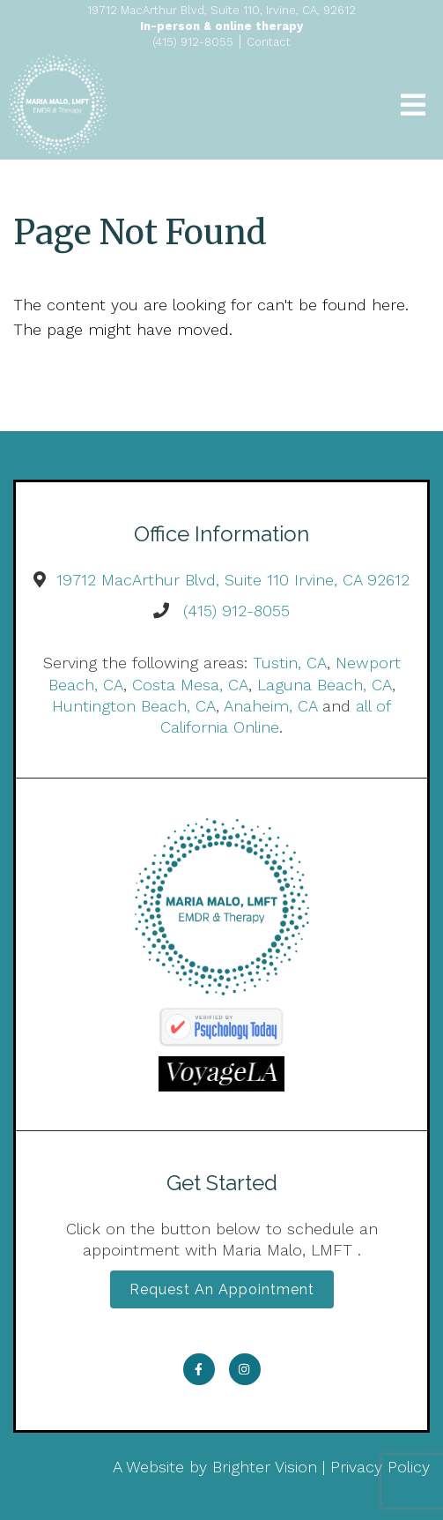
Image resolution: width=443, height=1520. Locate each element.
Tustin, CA (290, 662)
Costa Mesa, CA (190, 684)
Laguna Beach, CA (324, 684)
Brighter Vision (264, 1466)
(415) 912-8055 (236, 610)
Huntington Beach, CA (134, 706)
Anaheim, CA (270, 706)
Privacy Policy (380, 1466)
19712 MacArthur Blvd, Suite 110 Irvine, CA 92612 (233, 579)
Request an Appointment (221, 1289)
